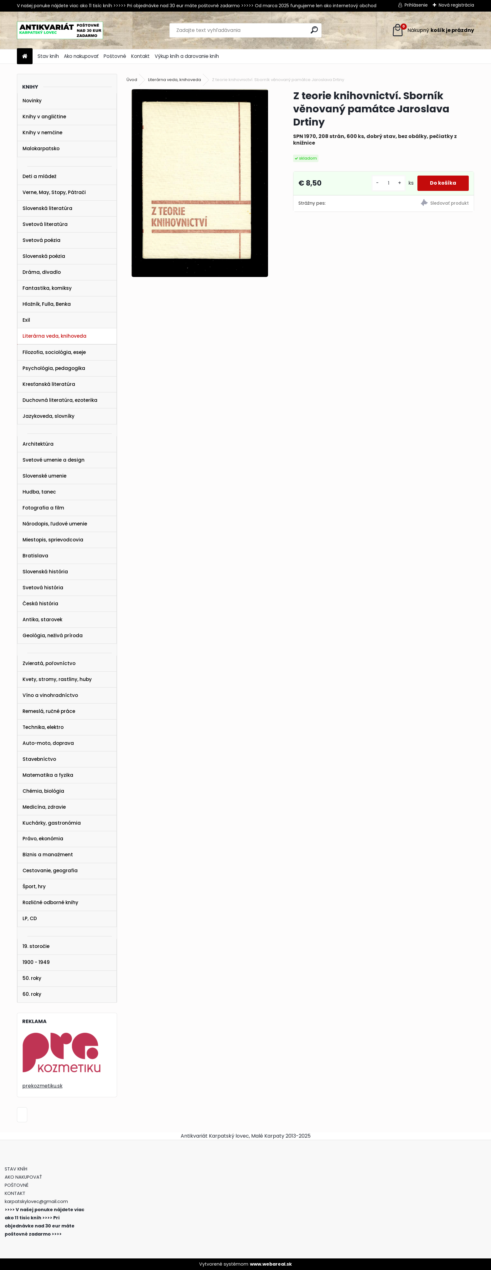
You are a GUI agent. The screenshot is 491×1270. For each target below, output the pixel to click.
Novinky (32, 100)
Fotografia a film (43, 507)
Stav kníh (48, 56)
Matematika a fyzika (48, 775)
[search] (314, 29)
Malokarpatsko (41, 148)
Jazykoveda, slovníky (49, 416)
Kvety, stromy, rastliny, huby (57, 679)
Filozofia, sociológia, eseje (54, 352)
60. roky (32, 994)
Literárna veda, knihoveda (54, 336)
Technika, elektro (43, 727)
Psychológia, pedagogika (54, 368)
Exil (26, 320)
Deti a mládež (39, 176)
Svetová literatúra (45, 224)
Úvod (132, 80)
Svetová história (43, 587)
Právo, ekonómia (43, 838)
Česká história (40, 603)
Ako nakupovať (81, 56)
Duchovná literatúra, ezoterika (60, 400)
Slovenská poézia (44, 256)
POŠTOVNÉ (16, 1185)
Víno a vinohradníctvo (50, 695)
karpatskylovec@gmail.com (36, 1201)
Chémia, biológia (43, 791)
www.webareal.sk (271, 1264)
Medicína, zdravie (44, 807)
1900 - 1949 (36, 962)
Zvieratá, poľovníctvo (49, 663)
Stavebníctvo (39, 759)
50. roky (32, 978)
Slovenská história (45, 571)
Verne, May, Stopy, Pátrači (54, 192)
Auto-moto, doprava (48, 743)
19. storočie (36, 946)
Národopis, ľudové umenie (55, 523)
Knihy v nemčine (42, 132)
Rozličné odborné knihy (50, 902)
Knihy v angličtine (44, 116)
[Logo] (60, 30)
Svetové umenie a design (54, 460)
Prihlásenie (416, 5)
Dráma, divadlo (42, 272)
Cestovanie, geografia (50, 870)
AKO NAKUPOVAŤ (23, 1177)
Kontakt (140, 56)
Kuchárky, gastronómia (52, 823)
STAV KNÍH (16, 1169)
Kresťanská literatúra (49, 384)
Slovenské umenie (44, 476)
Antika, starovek (42, 619)
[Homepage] (25, 56)
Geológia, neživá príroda (53, 635)
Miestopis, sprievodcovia (53, 539)
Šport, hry (34, 886)
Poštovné (115, 56)
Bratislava (35, 555)
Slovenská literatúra (47, 208)
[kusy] (389, 183)
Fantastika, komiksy (47, 288)
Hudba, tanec (39, 492)
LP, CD (30, 918)
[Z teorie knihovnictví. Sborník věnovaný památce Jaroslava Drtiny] (200, 183)
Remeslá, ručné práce (49, 711)
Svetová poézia (41, 240)
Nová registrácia (456, 5)
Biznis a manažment (48, 854)
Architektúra (38, 444)
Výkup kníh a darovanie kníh (187, 56)
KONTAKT (15, 1193)
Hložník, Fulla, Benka (47, 304)
